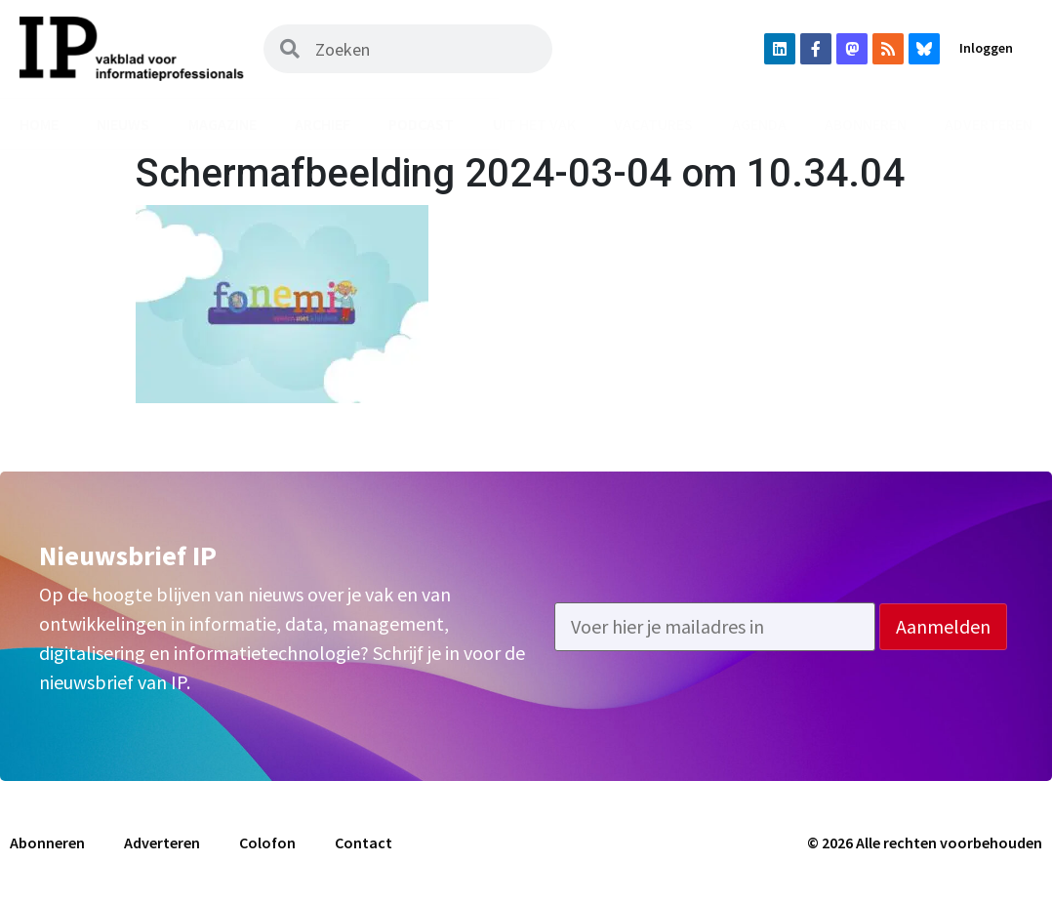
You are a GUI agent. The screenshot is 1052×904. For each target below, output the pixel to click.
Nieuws (123, 124)
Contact (363, 842)
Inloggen (986, 48)
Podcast (421, 124)
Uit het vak (534, 124)
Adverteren (162, 842)
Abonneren (866, 124)
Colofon (267, 842)
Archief (322, 124)
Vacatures (653, 124)
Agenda (759, 124)
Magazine (222, 124)
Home (39, 124)
